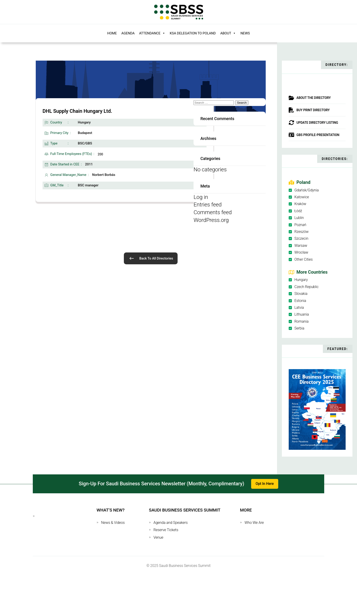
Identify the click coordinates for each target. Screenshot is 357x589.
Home (112, 33)
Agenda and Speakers (170, 522)
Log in (201, 197)
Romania (301, 321)
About (228, 33)
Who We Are (254, 522)
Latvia (299, 307)
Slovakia (300, 293)
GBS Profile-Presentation (317, 135)
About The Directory (313, 98)
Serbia (299, 328)
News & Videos (113, 522)
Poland (303, 182)
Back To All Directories (156, 258)
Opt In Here (265, 483)
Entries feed (208, 204)
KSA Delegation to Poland (193, 33)
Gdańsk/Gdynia (306, 190)
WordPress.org (211, 220)
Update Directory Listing (317, 122)
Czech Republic (306, 287)
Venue (158, 537)
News (245, 33)
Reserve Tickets (165, 530)
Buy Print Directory (313, 110)
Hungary (301, 280)
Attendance (152, 33)
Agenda (128, 33)
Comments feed (213, 212)
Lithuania (301, 314)
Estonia (300, 300)
